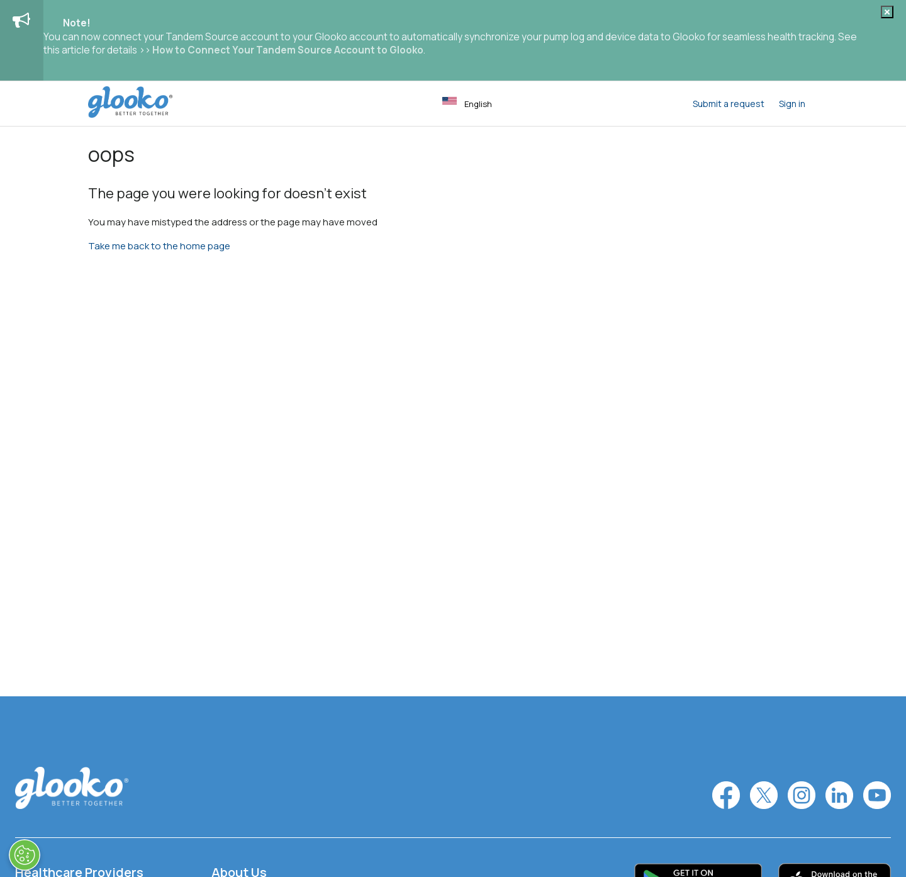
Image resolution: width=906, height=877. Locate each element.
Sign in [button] (792, 104)
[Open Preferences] (24, 855)
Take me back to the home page (159, 245)
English (467, 103)
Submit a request (728, 104)
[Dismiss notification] (887, 12)
